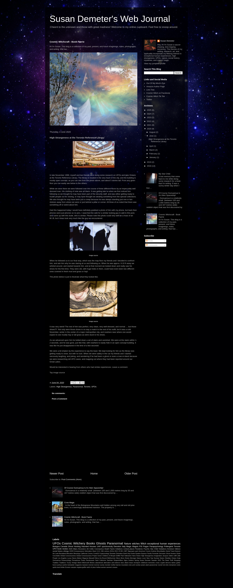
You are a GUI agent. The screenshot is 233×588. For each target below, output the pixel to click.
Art (88, 549)
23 (119, 551)
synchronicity (107, 546)
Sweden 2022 (156, 560)
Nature (127, 543)
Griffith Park (120, 556)
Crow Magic (69, 502)
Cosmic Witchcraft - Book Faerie (67, 41)
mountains (124, 565)
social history (58, 551)
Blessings (77, 553)
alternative (107, 563)
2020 (149, 129)
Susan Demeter (167, 41)
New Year (150, 558)
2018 (149, 166)
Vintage (74, 563)
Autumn (177, 551)
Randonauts (90, 560)
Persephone (76, 560)
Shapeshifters (118, 560)
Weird (79, 563)
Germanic (162, 553)
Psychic (146, 549)
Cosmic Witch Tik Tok (155, 96)
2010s (112, 551)
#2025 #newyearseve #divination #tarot (82, 551)
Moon (118, 558)
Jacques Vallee (168, 556)
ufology (66, 551)
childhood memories (148, 563)
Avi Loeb (56, 553)
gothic (178, 563)
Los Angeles (62, 558)
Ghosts (101, 543)
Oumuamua (57, 560)
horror (55, 565)
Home (94, 473)
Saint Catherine (100, 560)
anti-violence (115, 563)
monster (107, 565)
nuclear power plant (142, 565)
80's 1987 (124, 551)
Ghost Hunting (74, 546)
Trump (69, 563)
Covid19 (96, 553)
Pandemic (139, 549)
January (153, 157)
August (152, 132)
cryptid (162, 563)
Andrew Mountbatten (158, 551)
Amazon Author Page (155, 86)
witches (136, 543)
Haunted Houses (88, 546)
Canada (63, 546)
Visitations (163, 549)
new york (132, 565)
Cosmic (90, 553)
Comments (151, 245)
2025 (149, 110)
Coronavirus (99, 549)
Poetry (83, 560)
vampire (73, 567)
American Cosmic (145, 551)
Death (106, 549)
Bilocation (69, 553)
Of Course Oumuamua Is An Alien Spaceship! (83, 488)
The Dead (165, 560)
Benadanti (62, 553)
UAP (99, 546)
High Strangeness (64, 387)
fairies (173, 563)
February (153, 154)
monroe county (99, 565)
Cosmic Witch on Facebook (158, 93)
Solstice (131, 560)
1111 (98, 551)
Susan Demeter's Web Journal (110, 19)
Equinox (144, 553)
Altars (75, 549)
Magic (129, 546)
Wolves (92, 563)
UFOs (93, 387)
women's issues (112, 567)
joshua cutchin (62, 565)
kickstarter (70, 565)
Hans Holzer (136, 556)
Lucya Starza (71, 558)
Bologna (56, 546)
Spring (136, 560)
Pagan (146, 546)
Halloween (128, 556)
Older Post (131, 473)
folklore (177, 549)
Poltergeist (168, 546)
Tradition (56, 563)
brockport (137, 563)
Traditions (62, 563)
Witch (143, 543)
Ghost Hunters (171, 553)
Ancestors (82, 549)
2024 (149, 114)
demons (168, 563)
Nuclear (156, 558)
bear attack (125, 563)
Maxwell (92, 558)
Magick (135, 546)
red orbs (166, 565)
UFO (55, 549)
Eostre (133, 553)
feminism (170, 549)
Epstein (138, 553)
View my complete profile (154, 63)
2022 (149, 121)
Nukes (162, 558)
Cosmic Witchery (73, 543)
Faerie (112, 549)
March (152, 150)
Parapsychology (156, 546)
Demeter (113, 553)
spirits (55, 567)
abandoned (99, 563)
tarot (58, 567)
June (151, 136)
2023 (149, 117)
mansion (85, 565)
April (151, 146)
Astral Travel (170, 551)
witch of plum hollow (94, 567)
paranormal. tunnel (155, 565)
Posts (149, 241)
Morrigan (133, 558)
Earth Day (126, 553)
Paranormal (78, 387)
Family (149, 553)
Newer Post (57, 473)
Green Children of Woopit (106, 556)
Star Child (154, 549)
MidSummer (111, 558)
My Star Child (164, 174)
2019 (149, 162)
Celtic (91, 549)
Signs (126, 560)
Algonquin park (133, 551)
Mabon (79, 558)
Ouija (178, 558)
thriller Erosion (65, 567)
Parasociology (66, 560)
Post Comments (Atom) (72, 479)
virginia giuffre (81, 567)
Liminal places (128, 549)
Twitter (149, 99)
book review (62, 549)
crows (158, 563)
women (103, 567)
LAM (175, 556)
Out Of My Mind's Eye (155, 83)
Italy (124, 546)
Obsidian (168, 558)
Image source (93, 255)
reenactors (172, 565)
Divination (119, 553)
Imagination (158, 556)
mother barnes (116, 565)
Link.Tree (150, 90)
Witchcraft (85, 563)
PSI (140, 546)
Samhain (110, 560)
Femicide (155, 553)
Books (90, 543)
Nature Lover (141, 558)
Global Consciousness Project (86, 556)
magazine (78, 565)
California (84, 553)
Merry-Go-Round (101, 558)
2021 (149, 125)
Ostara (174, 558)
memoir (91, 565)
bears (131, 563)
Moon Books (125, 558)
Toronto (87, 387)
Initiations (119, 549)
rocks (178, 565)
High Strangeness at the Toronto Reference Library (162, 140)
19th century (105, 551)
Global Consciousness (68, 556)
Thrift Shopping (175, 560)
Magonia (85, 558)
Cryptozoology (104, 553)
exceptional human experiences (163, 543)
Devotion (117, 546)
